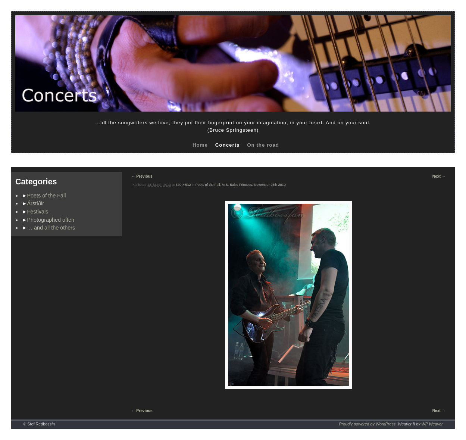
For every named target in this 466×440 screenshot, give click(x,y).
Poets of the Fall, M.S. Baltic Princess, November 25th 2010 (241, 185)
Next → (438, 176)
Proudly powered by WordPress (367, 424)
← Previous (141, 176)
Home (200, 145)
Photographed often (50, 220)
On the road (263, 145)
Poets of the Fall (46, 196)
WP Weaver (432, 424)
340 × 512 (183, 185)
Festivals (38, 212)
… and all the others (51, 228)
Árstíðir (35, 203)
